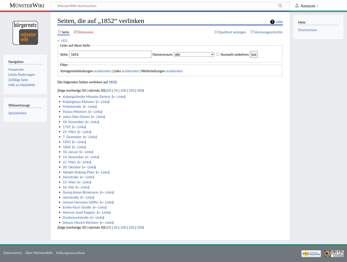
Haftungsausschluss (70, 253)
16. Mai (68, 187)
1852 (64, 40)
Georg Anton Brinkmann (80, 192)
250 (131, 90)
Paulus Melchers (75, 112)
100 (123, 90)
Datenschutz (12, 253)
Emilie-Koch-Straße (77, 207)
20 (109, 90)
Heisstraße (71, 177)
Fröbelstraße (72, 106)
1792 (67, 127)
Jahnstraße (71, 197)
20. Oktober (72, 167)
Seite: (64, 54)
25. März (69, 132)
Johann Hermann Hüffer (80, 202)
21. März (69, 162)
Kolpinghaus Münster (78, 102)
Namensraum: (162, 54)
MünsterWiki (27, 5)
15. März (69, 182)
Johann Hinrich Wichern (80, 222)
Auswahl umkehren (235, 54)
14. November (73, 157)
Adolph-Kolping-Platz (78, 172)
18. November (73, 122)
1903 (67, 142)
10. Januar (70, 152)
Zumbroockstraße (76, 217)
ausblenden (102, 71)
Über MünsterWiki (39, 253)
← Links (118, 97)
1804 (67, 147)
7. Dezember (72, 137)
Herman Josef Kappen (79, 212)
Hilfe (279, 22)
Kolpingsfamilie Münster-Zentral (86, 97)
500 (140, 90)
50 (116, 90)
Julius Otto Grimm (76, 117)
